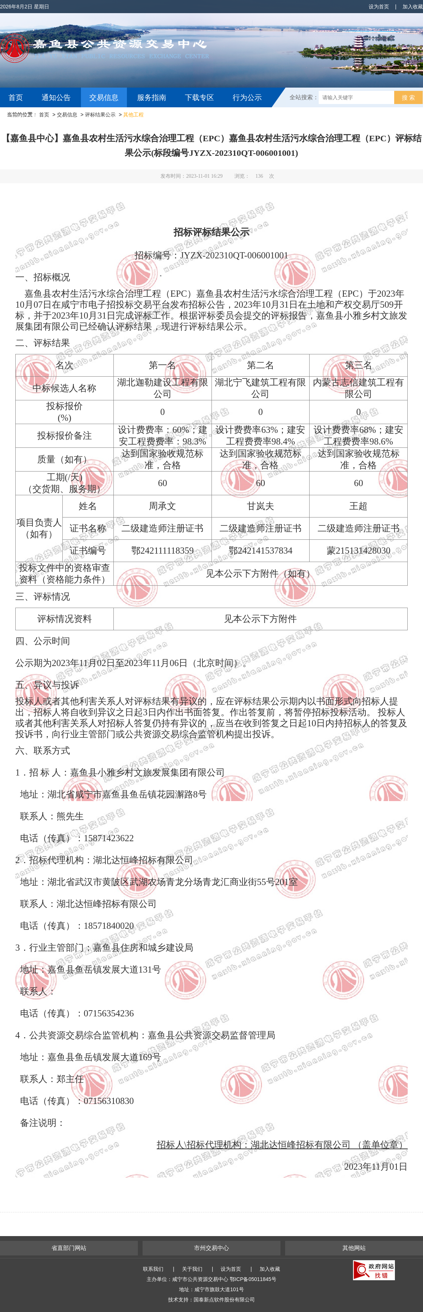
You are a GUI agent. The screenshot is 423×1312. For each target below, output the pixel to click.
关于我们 (192, 1269)
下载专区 (199, 97)
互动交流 (24, 117)
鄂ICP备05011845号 (253, 1279)
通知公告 (56, 97)
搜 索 (408, 98)
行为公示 (247, 97)
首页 (15, 97)
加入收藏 (413, 6)
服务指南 (151, 97)
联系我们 (153, 1269)
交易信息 (104, 97)
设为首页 (379, 6)
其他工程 (133, 115)
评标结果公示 (100, 115)
